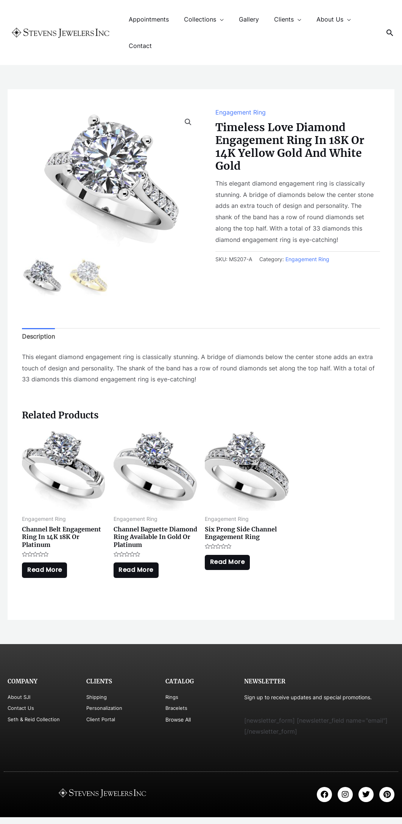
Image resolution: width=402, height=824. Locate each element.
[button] (188, 122)
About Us (316, 19)
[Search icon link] (389, 32)
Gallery (241, 19)
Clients (273, 19)
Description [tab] (38, 337)
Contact (138, 46)
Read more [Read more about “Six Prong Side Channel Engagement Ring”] (230, 565)
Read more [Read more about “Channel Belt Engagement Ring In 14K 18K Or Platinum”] (47, 573)
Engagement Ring (240, 112)
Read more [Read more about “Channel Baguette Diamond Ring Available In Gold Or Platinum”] (139, 573)
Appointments (147, 19)
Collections (195, 19)
